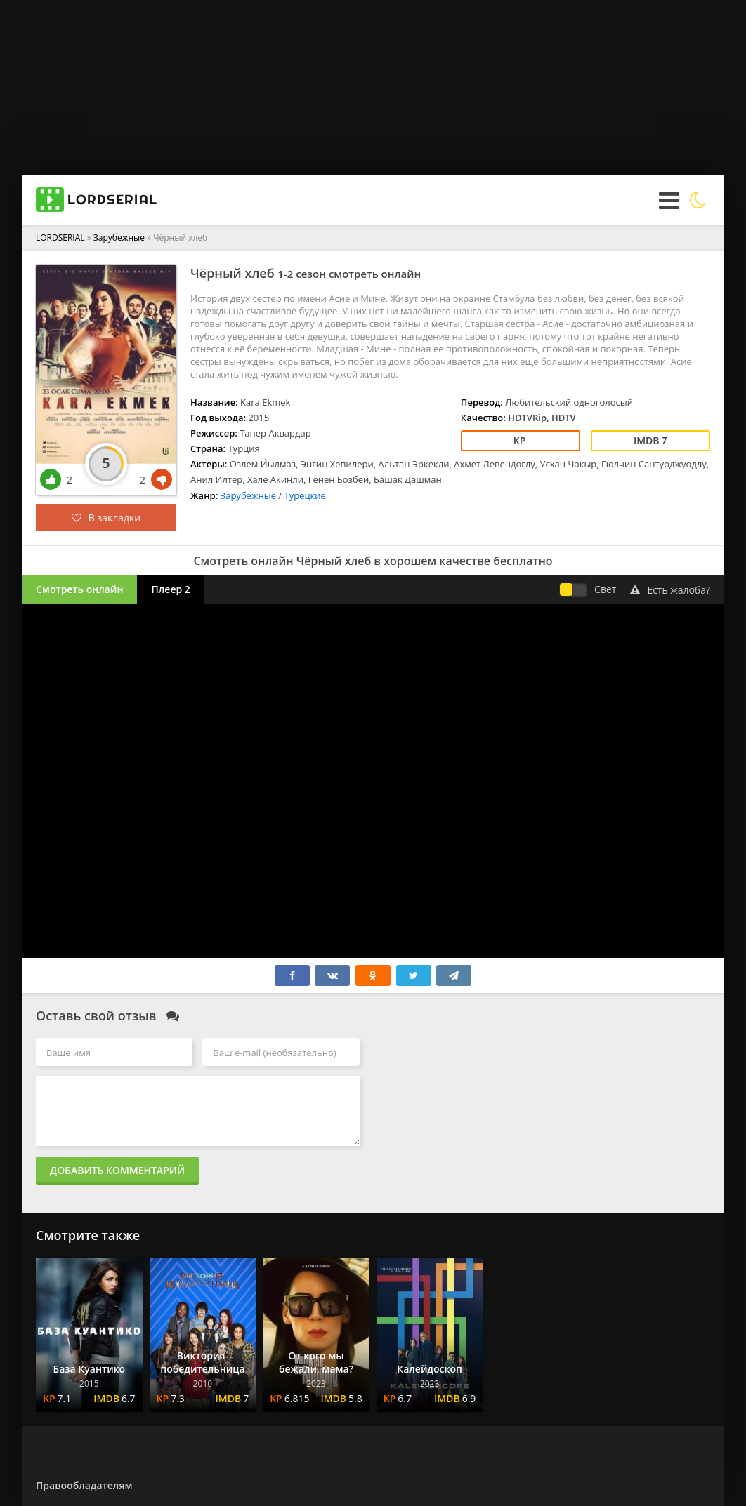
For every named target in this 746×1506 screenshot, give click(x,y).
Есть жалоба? (670, 590)
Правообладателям (84, 1485)
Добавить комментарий (117, 1170)
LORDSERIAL (60, 238)
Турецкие (305, 495)
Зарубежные (120, 238)
